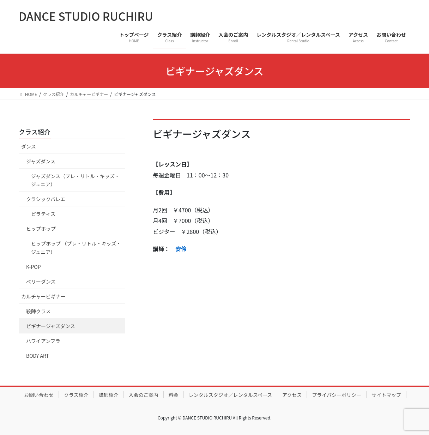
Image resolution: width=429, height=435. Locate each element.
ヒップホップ (41, 228)
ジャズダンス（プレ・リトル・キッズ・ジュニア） (75, 180)
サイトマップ (386, 394)
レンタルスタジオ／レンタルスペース (230, 394)
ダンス (28, 146)
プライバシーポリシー (336, 394)
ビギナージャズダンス (50, 326)
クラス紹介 (34, 131)
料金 (174, 394)
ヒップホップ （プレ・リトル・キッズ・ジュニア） (76, 247)
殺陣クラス (38, 311)
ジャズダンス (43, 161)
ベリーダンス (41, 281)
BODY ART (37, 355)
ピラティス (43, 213)
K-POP (33, 266)
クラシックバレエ (45, 199)
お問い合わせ (39, 394)
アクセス (292, 394)
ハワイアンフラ (43, 340)
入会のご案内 (143, 394)
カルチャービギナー (43, 296)
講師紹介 (109, 394)
